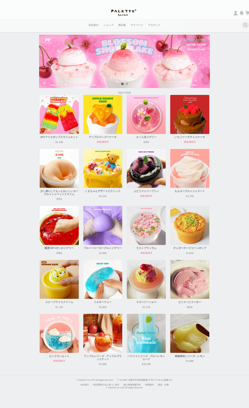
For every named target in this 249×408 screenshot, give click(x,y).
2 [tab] (126, 83)
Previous (49, 61)
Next (200, 61)
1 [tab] (122, 83)
